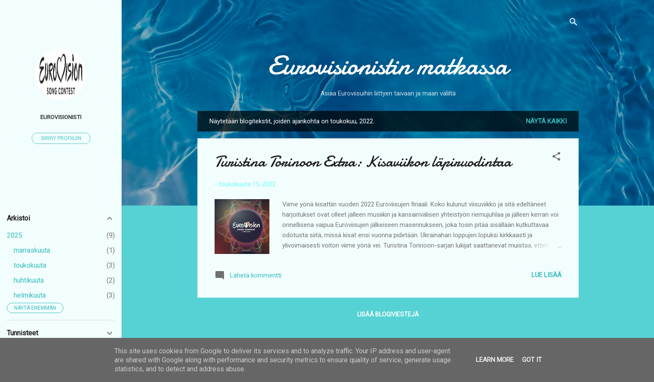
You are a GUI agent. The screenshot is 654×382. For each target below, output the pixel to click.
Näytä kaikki (546, 121)
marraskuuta (32, 250)
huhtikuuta (29, 280)
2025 (14, 235)
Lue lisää (546, 275)
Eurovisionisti (60, 116)
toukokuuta (30, 265)
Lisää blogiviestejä (388, 314)
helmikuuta (30, 295)
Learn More (495, 360)
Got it (532, 360)
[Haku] (573, 23)
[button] (556, 157)
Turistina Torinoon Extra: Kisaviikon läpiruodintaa (363, 161)
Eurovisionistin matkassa (388, 65)
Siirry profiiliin (61, 138)
